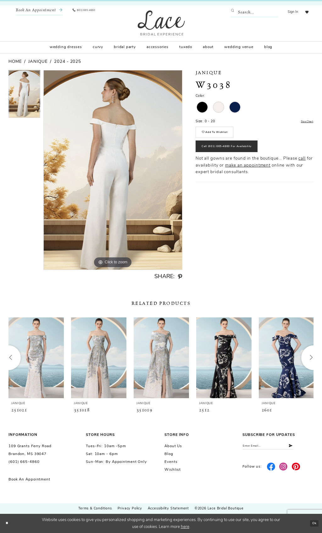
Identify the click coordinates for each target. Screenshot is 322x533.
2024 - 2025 (67, 62)
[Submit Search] (230, 13)
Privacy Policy (130, 508)
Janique (37, 62)
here (185, 527)
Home (15, 62)
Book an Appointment (29, 479)
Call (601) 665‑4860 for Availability (239, 156)
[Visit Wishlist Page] (304, 12)
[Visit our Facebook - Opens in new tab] (270, 470)
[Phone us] (88, 12)
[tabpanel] (24, 95)
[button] (289, 12)
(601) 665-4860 (23, 462)
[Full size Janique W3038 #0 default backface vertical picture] (113, 170)
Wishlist (172, 470)
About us (173, 446)
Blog (168, 454)
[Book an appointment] (39, 12)
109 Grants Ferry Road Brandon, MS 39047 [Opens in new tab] (30, 450)
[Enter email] (278, 447)
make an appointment (247, 177)
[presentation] (36, 357)
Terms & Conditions (95, 508)
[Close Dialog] (8, 523)
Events (170, 462)
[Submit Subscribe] (309, 447)
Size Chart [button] (304, 122)
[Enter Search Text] (251, 13)
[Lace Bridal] (161, 22)
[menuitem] (39, 12)
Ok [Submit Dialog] (313, 523)
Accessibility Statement (168, 508)
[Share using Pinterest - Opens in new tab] (180, 276)
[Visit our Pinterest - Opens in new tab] (296, 470)
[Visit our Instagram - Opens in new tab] (283, 470)
